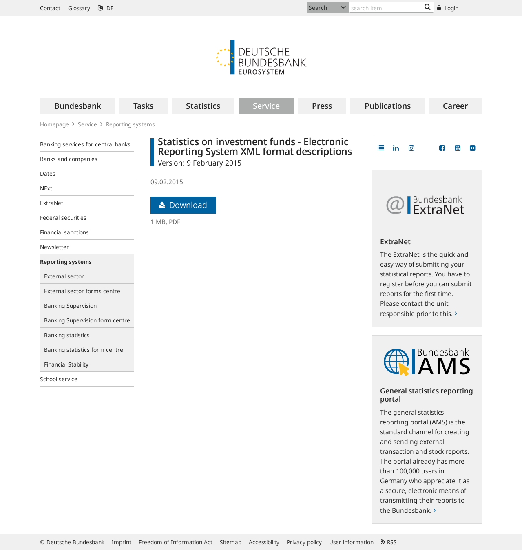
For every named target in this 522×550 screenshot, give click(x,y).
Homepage (54, 124)
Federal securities (63, 217)
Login (447, 8)
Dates (47, 173)
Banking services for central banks (85, 144)
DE (106, 8)
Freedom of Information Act (175, 542)
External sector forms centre (82, 291)
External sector (64, 276)
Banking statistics (67, 335)
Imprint (121, 542)
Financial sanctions (64, 232)
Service (87, 124)
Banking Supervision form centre (87, 320)
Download (183, 204)
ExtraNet (51, 203)
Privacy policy (304, 542)
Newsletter (54, 247)
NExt (46, 188)
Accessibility (264, 542)
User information (351, 542)
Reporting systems (130, 124)
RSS (389, 542)
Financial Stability (66, 364)
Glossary (79, 8)
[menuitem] (77, 106)
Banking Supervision (70, 305)
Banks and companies (68, 159)
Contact (50, 8)
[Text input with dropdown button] (391, 7)
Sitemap (230, 542)
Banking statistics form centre (83, 349)
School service (58, 379)
